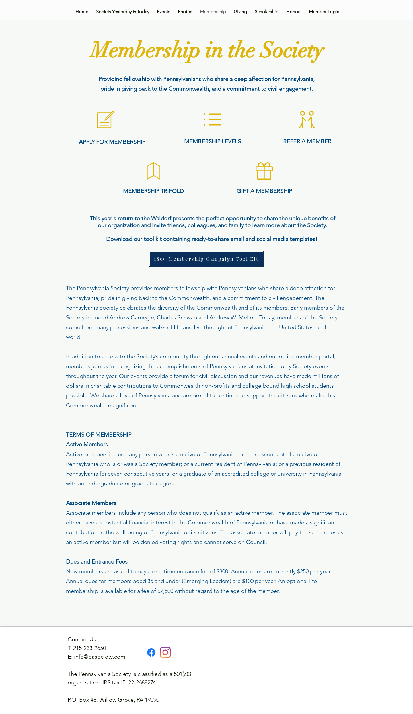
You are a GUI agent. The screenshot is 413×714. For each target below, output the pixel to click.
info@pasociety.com (99, 656)
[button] (307, 119)
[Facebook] (151, 652)
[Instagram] (165, 652)
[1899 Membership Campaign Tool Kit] (206, 258)
